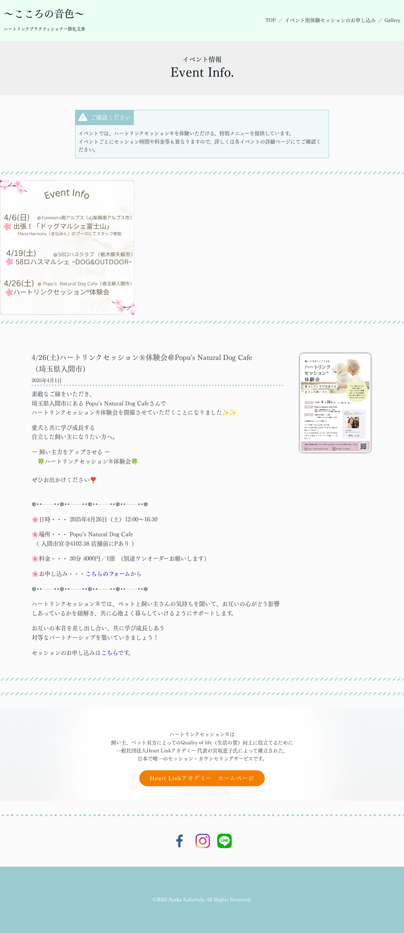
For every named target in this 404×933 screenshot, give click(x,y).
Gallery (392, 20)
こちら (109, 653)
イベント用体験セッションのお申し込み (330, 20)
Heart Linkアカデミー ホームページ (202, 778)
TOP (270, 20)
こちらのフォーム (107, 574)
